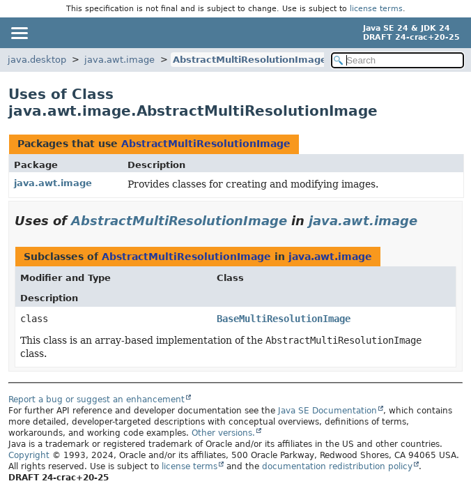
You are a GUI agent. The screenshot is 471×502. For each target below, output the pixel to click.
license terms (376, 8)
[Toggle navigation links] (19, 33)
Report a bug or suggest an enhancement (96, 399)
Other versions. (223, 433)
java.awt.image (119, 59)
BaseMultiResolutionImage (283, 318)
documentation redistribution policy (337, 466)
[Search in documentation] (397, 60)
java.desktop (37, 59)
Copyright (28, 455)
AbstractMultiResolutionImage (250, 59)
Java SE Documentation (327, 411)
